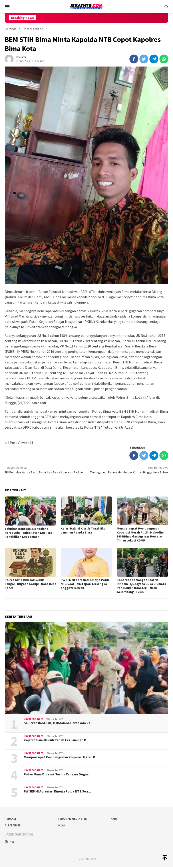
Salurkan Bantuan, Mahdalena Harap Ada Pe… (59, 723)
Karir (115, 819)
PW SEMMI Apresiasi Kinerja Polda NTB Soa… (57, 791)
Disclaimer (13, 825)
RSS (9, 841)
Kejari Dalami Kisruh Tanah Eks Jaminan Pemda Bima (83, 530)
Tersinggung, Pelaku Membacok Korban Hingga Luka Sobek (129, 469)
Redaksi (10, 819)
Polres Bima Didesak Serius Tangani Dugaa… (58, 774)
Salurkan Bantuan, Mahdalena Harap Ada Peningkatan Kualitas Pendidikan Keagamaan (28, 533)
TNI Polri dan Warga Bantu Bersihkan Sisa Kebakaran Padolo (44, 469)
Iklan (62, 825)
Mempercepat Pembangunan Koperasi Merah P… (61, 757)
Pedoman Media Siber (73, 819)
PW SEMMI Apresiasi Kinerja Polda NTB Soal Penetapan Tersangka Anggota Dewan (85, 584)
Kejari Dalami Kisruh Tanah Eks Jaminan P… (56, 740)
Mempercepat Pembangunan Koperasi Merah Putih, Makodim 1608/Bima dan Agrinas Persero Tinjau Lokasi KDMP (140, 534)
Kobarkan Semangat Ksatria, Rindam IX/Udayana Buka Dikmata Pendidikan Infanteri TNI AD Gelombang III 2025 (141, 586)
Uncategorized (33, 719)
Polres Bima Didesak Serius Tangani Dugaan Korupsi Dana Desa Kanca (30, 584)
